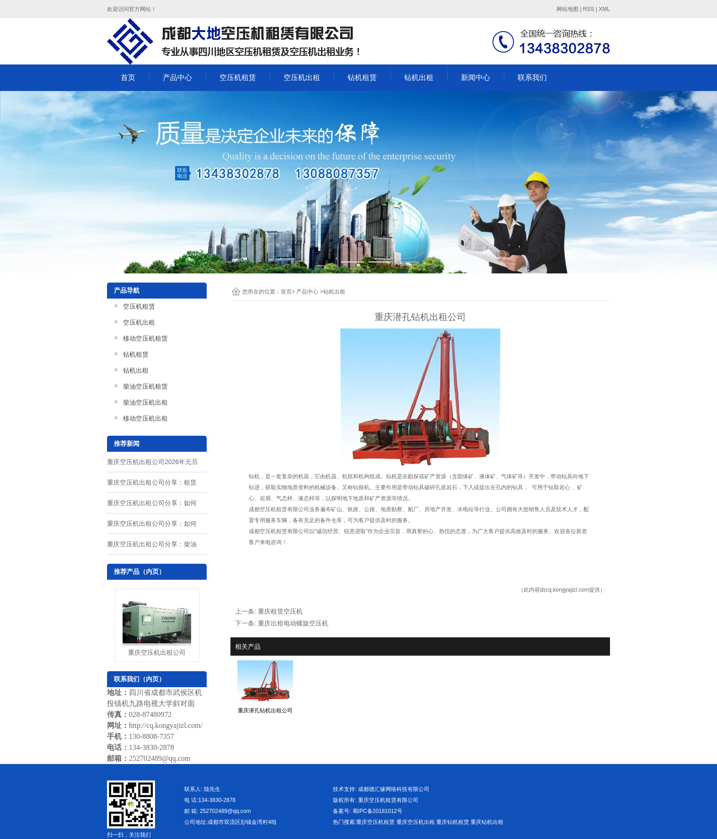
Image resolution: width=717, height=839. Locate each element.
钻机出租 (418, 77)
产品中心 (177, 77)
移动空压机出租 (145, 418)
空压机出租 (302, 77)
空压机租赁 (237, 77)
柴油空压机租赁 (145, 386)
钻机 (254, 476)
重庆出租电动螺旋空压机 (293, 623)
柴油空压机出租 (145, 402)
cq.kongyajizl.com (567, 590)
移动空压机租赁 (145, 338)
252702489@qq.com (159, 758)
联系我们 (532, 77)
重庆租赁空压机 (280, 611)
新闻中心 (475, 77)
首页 (128, 77)
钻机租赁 (362, 77)
